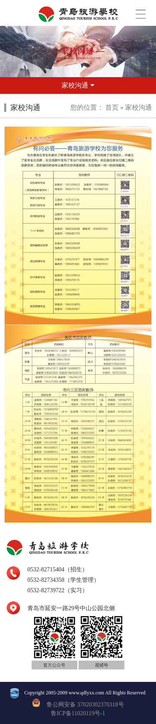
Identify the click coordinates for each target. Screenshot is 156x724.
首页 (112, 107)
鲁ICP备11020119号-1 (78, 713)
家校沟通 (138, 107)
